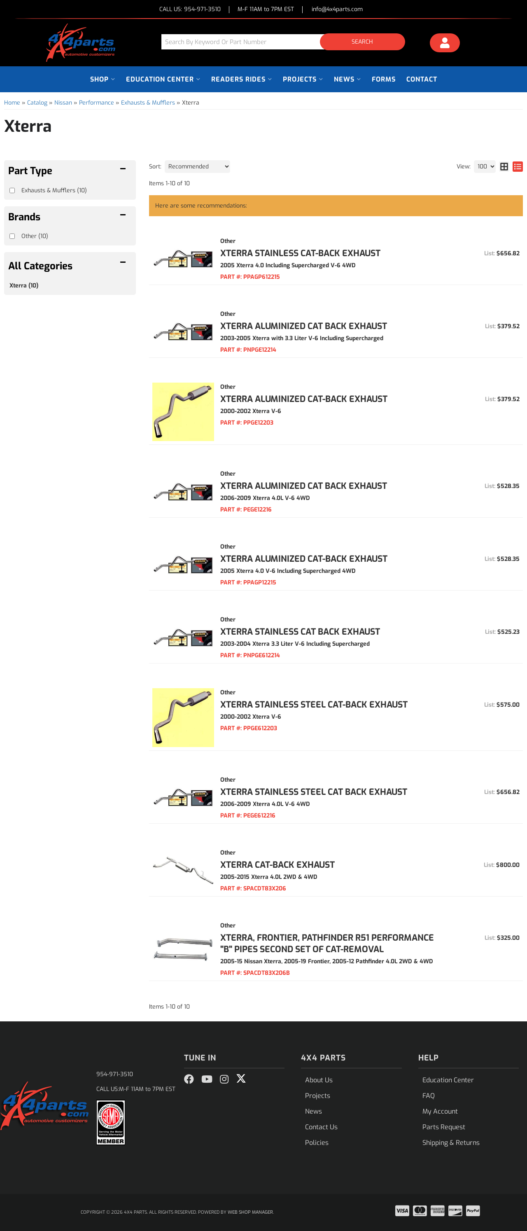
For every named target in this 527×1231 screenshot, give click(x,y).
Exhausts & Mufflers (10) (54, 190)
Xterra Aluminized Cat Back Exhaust (303, 326)
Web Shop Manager (250, 1212)
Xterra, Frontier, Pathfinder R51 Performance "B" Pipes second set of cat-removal (327, 943)
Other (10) (34, 236)
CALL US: (190, 9)
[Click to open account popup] (445, 44)
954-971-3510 (114, 1074)
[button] (286, 41)
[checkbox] (12, 236)
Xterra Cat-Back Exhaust (277, 865)
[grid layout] (504, 166)
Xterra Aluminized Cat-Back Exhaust (303, 399)
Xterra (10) (23, 286)
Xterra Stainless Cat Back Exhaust (300, 632)
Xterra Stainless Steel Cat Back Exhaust (313, 792)
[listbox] (197, 166)
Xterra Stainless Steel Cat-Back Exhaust (314, 704)
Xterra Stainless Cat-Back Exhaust (300, 253)
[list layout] (518, 166)
